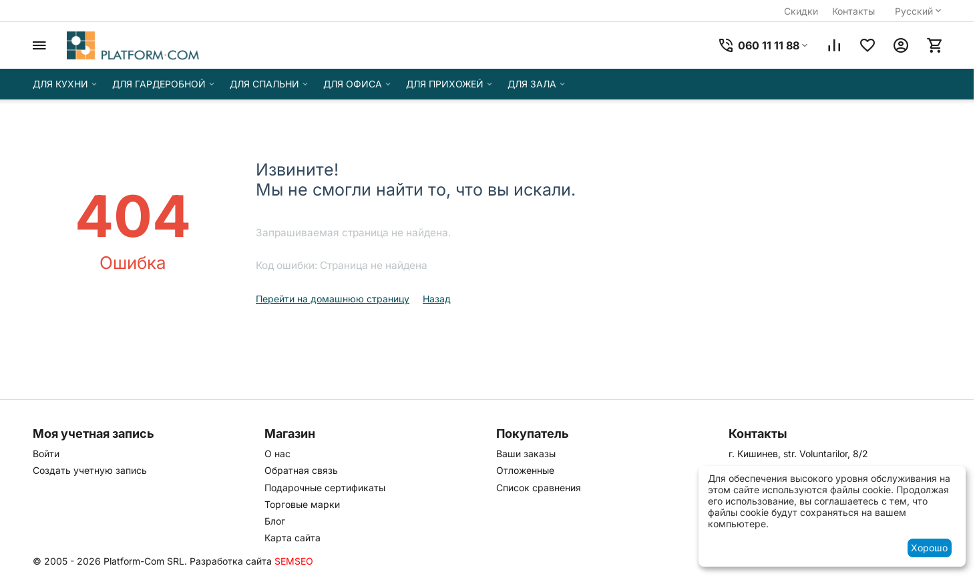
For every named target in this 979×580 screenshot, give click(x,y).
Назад (437, 298)
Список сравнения (538, 487)
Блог (274, 521)
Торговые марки (302, 504)
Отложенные (525, 470)
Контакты (853, 11)
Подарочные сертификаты (324, 487)
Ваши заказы (526, 453)
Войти (46, 453)
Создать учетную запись (90, 470)
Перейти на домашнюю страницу (332, 298)
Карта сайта (292, 537)
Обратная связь (301, 470)
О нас (277, 453)
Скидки (801, 11)
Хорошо (929, 547)
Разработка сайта (231, 561)
